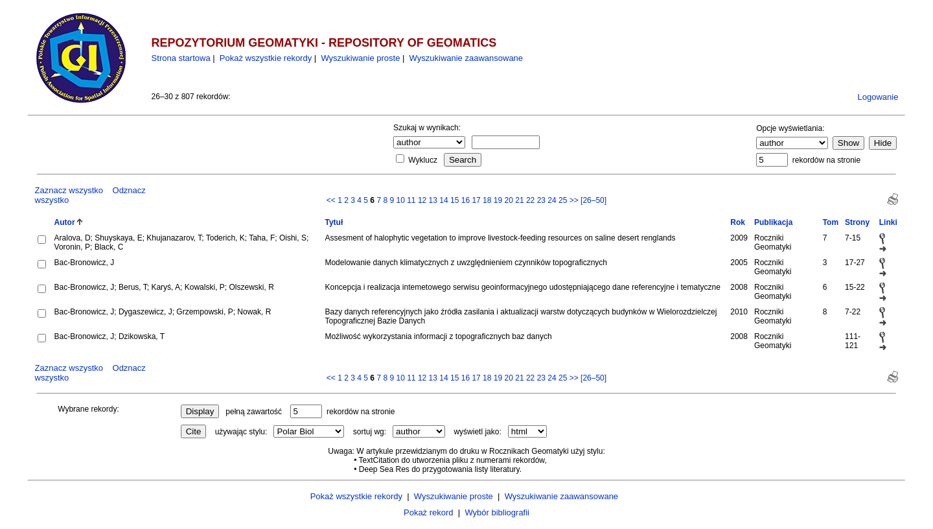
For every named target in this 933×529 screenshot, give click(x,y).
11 (411, 200)
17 (476, 200)
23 (541, 200)
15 (454, 200)
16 (465, 200)
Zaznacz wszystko (69, 190)
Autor (64, 222)
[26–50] (593, 200)
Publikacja (773, 222)
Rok (737, 222)
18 (487, 200)
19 (498, 200)
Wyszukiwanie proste (360, 58)
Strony (857, 222)
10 (400, 200)
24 (551, 200)
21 (519, 200)
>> (574, 200)
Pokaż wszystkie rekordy (266, 58)
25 (563, 200)
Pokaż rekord (429, 512)
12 (422, 200)
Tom (830, 222)
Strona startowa (181, 58)
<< (331, 200)
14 (443, 200)
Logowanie (878, 97)
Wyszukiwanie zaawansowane (466, 58)
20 (509, 200)
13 (433, 200)
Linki (888, 222)
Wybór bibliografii (497, 512)
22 (530, 200)
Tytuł (334, 222)
